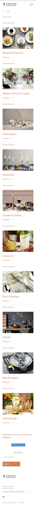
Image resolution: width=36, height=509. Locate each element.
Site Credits (21, 502)
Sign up (11, 464)
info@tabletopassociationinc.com (16, 491)
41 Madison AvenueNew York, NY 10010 (8, 487)
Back (6, 11)
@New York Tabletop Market (19, 435)
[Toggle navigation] (31, 5)
